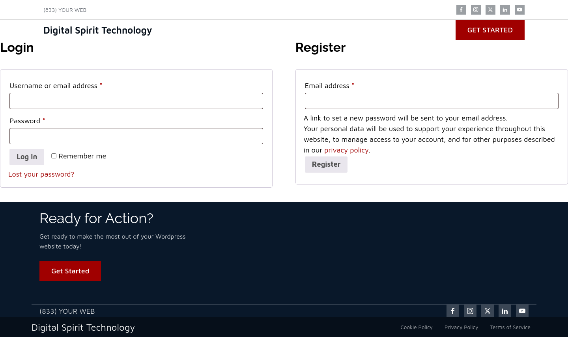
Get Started (490, 30)
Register (326, 164)
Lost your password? (41, 174)
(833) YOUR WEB (64, 9)
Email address (344, 84)
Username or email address (70, 84)
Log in (27, 156)
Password (41, 119)
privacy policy (346, 150)
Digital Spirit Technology (97, 30)
